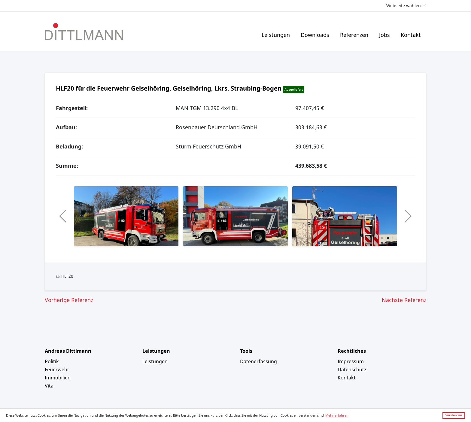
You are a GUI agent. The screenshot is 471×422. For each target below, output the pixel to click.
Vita (49, 385)
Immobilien (58, 377)
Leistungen (276, 34)
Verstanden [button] (453, 415)
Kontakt (411, 34)
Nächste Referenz (404, 300)
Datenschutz (352, 369)
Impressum (351, 361)
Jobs (384, 34)
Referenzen (354, 34)
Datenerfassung (258, 361)
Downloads (315, 34)
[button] (63, 216)
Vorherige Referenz (69, 300)
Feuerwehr (57, 369)
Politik (52, 361)
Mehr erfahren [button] (336, 415)
